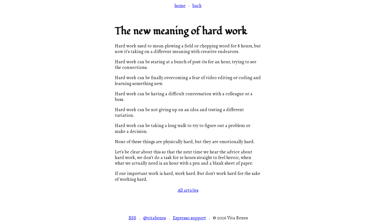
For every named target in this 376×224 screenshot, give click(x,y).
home (179, 5)
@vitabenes (154, 218)
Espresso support (189, 218)
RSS (132, 218)
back (197, 5)
